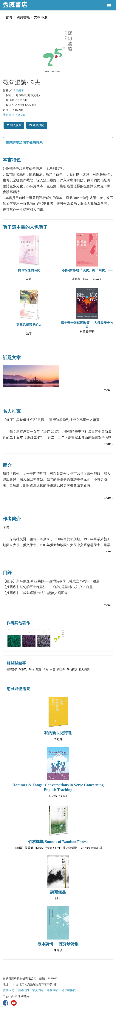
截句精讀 (72, 669)
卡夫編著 (18, 90)
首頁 (9, 17)
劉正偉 (61, 669)
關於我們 (8, 990)
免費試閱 (36, 125)
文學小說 (40, 17)
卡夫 (45, 669)
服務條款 (52, 990)
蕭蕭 (38, 669)
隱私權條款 (69, 990)
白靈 (52, 669)
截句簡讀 (84, 669)
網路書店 (23, 17)
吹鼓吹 (23, 669)
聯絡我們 (23, 990)
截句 (31, 669)
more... (108, 390)
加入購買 (14, 125)
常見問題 (38, 990)
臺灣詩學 (12, 669)
